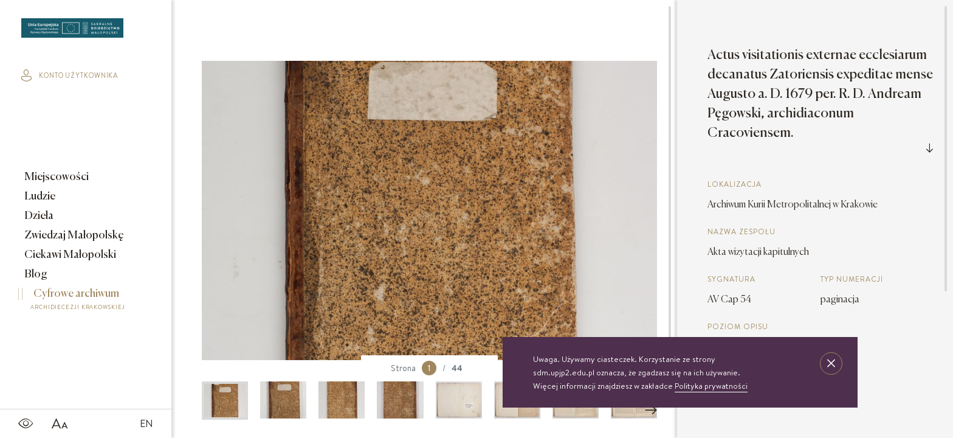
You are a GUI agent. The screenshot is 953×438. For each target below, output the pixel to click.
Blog (34, 274)
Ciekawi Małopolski (69, 254)
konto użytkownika (69, 75)
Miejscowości (55, 177)
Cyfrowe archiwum (77, 301)
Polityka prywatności (711, 385)
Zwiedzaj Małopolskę (73, 235)
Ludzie (38, 196)
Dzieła (37, 215)
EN (146, 423)
